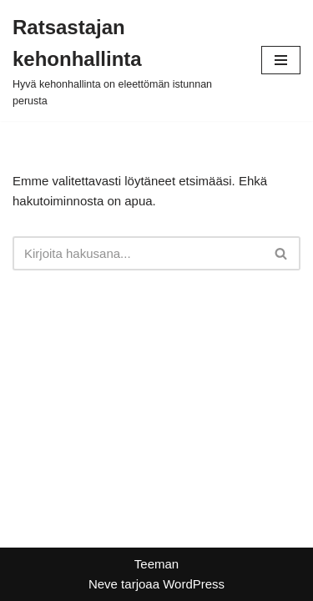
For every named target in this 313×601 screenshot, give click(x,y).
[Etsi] (138, 253)
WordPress (194, 584)
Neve (103, 584)
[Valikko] (280, 60)
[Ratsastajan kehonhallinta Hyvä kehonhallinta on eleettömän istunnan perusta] (124, 60)
